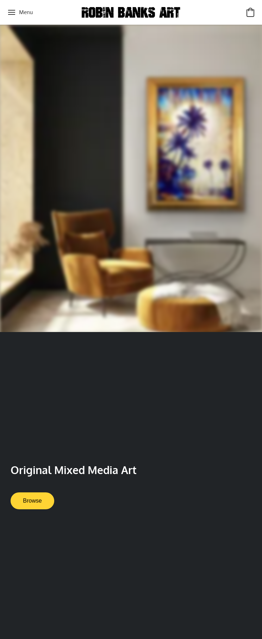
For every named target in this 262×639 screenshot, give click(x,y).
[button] (131, 12)
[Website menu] (20, 12)
